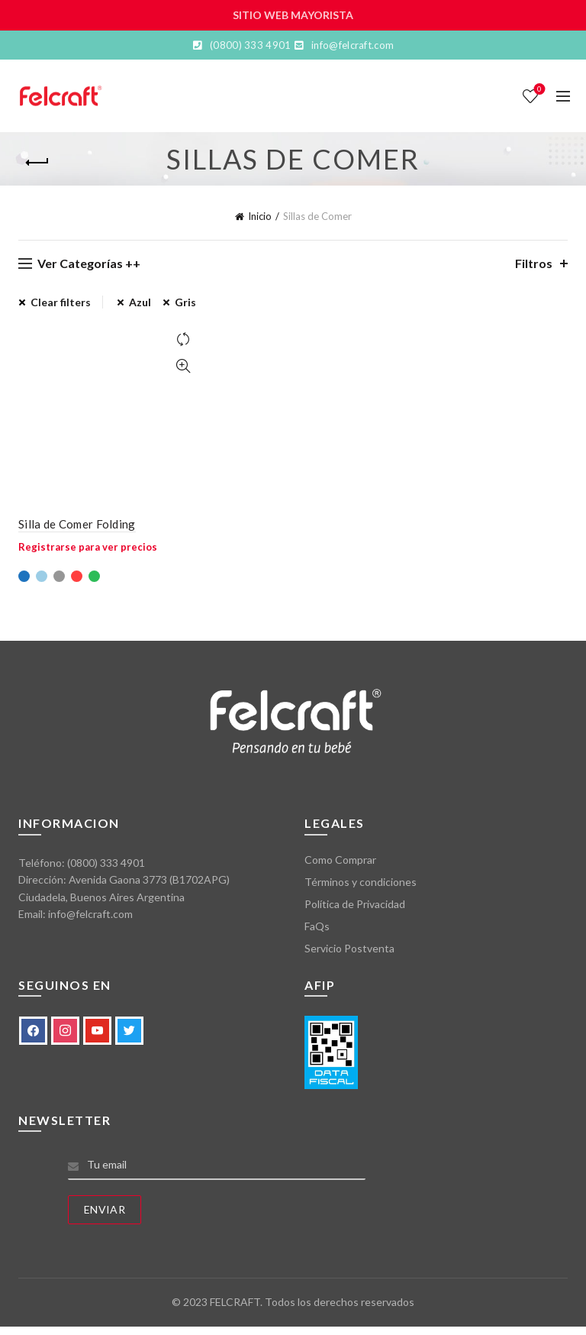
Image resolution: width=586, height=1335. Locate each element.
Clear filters (61, 302)
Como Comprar (340, 859)
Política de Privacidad (354, 903)
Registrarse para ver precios (87, 547)
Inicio (260, 216)
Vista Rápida (182, 366)
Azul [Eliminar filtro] (140, 302)
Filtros (533, 263)
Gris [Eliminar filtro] (185, 302)
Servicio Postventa (349, 948)
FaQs (317, 926)
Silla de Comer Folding (77, 524)
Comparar (182, 339)
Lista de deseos (538, 90)
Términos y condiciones (360, 881)
